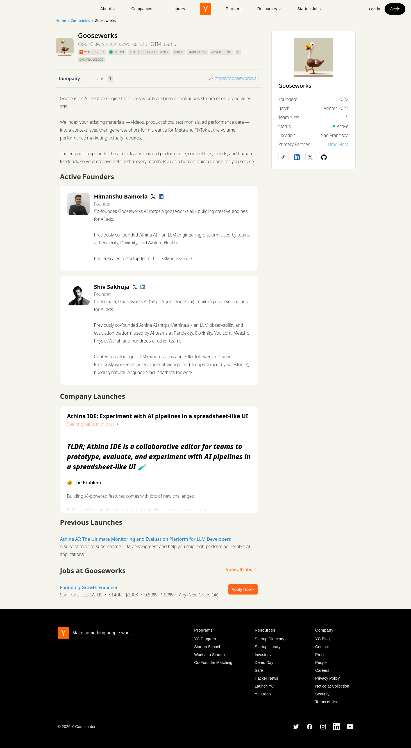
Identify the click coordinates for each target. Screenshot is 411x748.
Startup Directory (269, 639)
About (108, 8)
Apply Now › (243, 589)
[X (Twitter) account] (310, 157)
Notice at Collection (332, 686)
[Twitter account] (153, 196)
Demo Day (264, 662)
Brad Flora (338, 144)
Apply (395, 8)
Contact (322, 647)
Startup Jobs (309, 8)
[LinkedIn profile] (161, 196)
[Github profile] (324, 157)
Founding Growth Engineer (89, 587)
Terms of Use (326, 702)
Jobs (100, 78)
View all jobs (242, 569)
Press (320, 654)
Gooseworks (295, 85)
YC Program (205, 639)
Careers (322, 670)
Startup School (207, 647)
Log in (374, 9)
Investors (263, 654)
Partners (234, 8)
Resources (269, 8)
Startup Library (268, 647)
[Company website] (283, 157)
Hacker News (266, 678)
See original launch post (93, 424)
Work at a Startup (209, 654)
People (321, 662)
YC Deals (263, 694)
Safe (259, 670)
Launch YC (264, 686)
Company (69, 78)
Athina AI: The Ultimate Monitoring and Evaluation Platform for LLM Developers (145, 539)
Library (178, 8)
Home (61, 20)
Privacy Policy (327, 678)
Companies (143, 8)
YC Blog (322, 639)
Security (322, 694)
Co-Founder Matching (213, 662)
